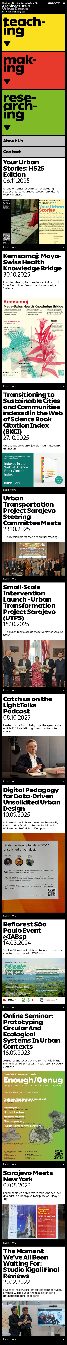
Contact (12, 151)
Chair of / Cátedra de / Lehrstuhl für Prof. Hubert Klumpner (20, 8)
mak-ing (20, 63)
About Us (13, 140)
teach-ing (24, 26)
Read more (29, 247)
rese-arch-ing (20, 105)
